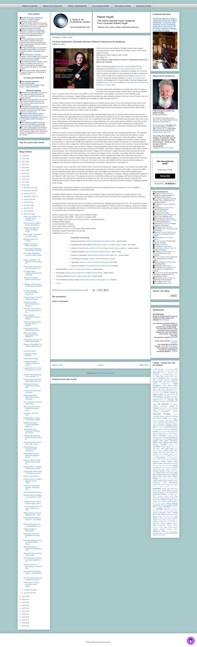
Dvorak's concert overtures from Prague (93, 262)
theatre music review (165, 518)
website (175, 525)
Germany (155, 437)
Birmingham (157, 385)
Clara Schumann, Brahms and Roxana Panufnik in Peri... (32, 310)
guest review (173, 442)
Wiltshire (175, 531)
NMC (163, 467)
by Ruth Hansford (164, 398)
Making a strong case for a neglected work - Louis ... (32, 514)
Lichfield (155, 454)
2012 (24, 605)
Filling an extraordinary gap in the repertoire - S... (32, 375)
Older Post (144, 365)
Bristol (166, 387)
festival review (162, 431)
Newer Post (57, 365)
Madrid (154, 457)
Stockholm (167, 509)
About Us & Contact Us (52, 6)
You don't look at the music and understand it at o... (32, 267)
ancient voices (172, 373)
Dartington (161, 420)
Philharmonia (157, 484)
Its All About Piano (29, 351)
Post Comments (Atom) (105, 373)
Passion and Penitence (31, 476)
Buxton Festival (169, 392)
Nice (160, 467)
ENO (154, 427)
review (155, 492)
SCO (158, 499)
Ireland (163, 446)
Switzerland (162, 512)
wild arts (168, 531)
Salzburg (162, 498)
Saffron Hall (168, 496)
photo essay (165, 484)
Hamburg (155, 444)
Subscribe (165, 176)
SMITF (154, 503)
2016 (24, 185)
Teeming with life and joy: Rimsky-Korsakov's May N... (32, 437)
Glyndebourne (172, 437)
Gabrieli (155, 435)
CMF (162, 410)
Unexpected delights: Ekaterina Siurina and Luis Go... (31, 363)
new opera (156, 465)
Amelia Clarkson (167, 251)
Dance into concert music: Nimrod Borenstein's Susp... (32, 408)
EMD (161, 425)
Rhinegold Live (161, 492)
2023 (24, 164)
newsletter (156, 467)
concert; (175, 414)
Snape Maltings (171, 503)
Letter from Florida (164, 452)
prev (176, 486)
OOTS (171, 472)
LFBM (172, 452)
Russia (175, 494)
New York (162, 465)
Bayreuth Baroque (163, 380)
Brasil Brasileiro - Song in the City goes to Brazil (31, 419)
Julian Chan (164, 244)
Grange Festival (172, 439)
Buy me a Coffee (168, 148)
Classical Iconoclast (174, 342)
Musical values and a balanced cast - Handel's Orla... (32, 566)
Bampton (155, 378)
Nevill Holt (174, 463)
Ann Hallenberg (170, 262)
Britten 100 (169, 389)
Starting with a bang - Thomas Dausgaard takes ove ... (30, 424)
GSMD (155, 442)
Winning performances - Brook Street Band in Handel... (31, 455)
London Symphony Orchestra (135, 82)
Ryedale (160, 496)
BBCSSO (174, 382)
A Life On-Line (158, 369)
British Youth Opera (159, 389)
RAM (172, 489)
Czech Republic (172, 418)
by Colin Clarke (169, 394)
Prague (167, 486)
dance (154, 420)
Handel (163, 444)
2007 (24, 620)
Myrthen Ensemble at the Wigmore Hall (100, 241)
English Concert (171, 426)
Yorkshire (163, 535)
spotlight (159, 509)
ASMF (166, 374)
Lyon (176, 456)
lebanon (155, 450)
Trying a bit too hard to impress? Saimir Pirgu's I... (32, 279)
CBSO (173, 401)
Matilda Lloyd (166, 283)
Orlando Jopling (167, 204)
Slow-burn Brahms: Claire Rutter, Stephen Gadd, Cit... (32, 462)
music (171, 459)
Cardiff (168, 401)
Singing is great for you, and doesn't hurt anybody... (32, 340)
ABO (154, 371)
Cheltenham (163, 406)
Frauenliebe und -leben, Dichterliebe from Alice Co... (31, 535)
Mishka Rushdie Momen (168, 267)
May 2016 (27, 208)
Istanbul (168, 446)
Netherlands (166, 463)
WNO (171, 533)
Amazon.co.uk (68, 233)
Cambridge (156, 401)
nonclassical (169, 467)
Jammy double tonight (30, 359)
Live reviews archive (100, 6)
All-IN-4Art (164, 373)
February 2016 (29, 590)
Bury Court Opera (158, 392)
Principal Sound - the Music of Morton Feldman (32, 298)
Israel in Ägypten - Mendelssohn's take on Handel (32, 317)
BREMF (155, 387)
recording (174, 491)
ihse (176, 444)
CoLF (175, 410)
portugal (161, 486)
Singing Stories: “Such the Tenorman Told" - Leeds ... (32, 370)
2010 (24, 611)
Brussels (165, 391)
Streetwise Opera (158, 511)
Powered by (165, 184)
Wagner (175, 523)
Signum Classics (105, 85)
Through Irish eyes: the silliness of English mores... (31, 229)
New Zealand (169, 465)
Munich (175, 457)
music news (166, 461)
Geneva (170, 435)
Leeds (165, 450)
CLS (159, 410)
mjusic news (169, 457)
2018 (24, 179)
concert (175, 411)
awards (175, 374)
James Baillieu (165, 213)
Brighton (161, 387)
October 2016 (28, 193)
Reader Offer (157, 491)
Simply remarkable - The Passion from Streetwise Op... (32, 262)
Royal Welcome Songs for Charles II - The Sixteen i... (32, 519)
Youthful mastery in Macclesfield (29, 530)
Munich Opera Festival (159, 459)
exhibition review (162, 429)
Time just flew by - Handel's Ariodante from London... (32, 467)
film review (171, 431)
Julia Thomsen (167, 227)
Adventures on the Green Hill (167, 371)
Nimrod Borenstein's (97, 266)
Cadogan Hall (172, 400)
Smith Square (161, 503)
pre (172, 486)
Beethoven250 (165, 383)
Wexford (155, 529)
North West (165, 469)
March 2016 (28, 214)
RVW (154, 496)
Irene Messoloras (168, 218)
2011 (24, 608)
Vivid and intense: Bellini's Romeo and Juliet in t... (32, 224)
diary (175, 420)
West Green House (170, 527)
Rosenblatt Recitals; (159, 494)
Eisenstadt (156, 425)
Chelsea (155, 406)
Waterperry (162, 525)
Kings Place (169, 449)
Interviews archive (143, 6)
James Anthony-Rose (162, 257)
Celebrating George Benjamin (30, 355)
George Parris (167, 246)
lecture (160, 450)
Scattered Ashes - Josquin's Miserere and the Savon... (32, 481)
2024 (24, 162)
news (175, 465)
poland (154, 486)
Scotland (164, 500)
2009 (24, 614)
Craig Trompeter (160, 241)
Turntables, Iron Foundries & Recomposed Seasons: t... (32, 286)
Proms (164, 489)
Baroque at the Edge (171, 378)
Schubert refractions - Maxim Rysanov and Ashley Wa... (31, 397)
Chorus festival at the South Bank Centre (32, 403)
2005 (24, 626)
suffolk (175, 511)
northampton (174, 469)
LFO (176, 452)
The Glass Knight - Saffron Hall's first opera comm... (32, 502)
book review (172, 385)
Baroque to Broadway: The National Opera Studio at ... (32, 346)
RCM (175, 489)
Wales (155, 525)
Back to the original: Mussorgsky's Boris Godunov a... (30, 335)
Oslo (176, 478)
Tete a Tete (161, 514)
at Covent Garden (98, 252)
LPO (168, 456)
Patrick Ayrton (166, 266)
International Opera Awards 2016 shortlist (32, 554)
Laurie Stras (159, 273)
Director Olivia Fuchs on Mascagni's (94, 280)
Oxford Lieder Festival (165, 481)
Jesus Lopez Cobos (111, 82)
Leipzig (155, 452)
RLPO (171, 492)
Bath (154, 380)
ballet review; (173, 376)
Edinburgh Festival (171, 424)
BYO (160, 400)
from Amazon (164, 320)
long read (163, 456)
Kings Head (160, 448)
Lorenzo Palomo (124, 69)
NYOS (154, 472)
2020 (24, 173)
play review (173, 484)
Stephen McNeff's (99, 259)
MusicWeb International (169, 346)
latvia (176, 448)
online (167, 472)
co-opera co (169, 410)
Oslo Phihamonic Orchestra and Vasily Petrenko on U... (32, 560)
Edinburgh (161, 424)
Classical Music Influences (161, 132)
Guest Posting (163, 442)
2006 (24, 623)
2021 (24, 170)
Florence (165, 433)
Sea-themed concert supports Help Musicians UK (32, 548)
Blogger (108, 642)
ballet (158, 376)
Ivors (176, 446)
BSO (170, 391)
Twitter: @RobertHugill (77, 6)
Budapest (174, 391)
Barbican (162, 378)
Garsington (162, 435)
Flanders (160, 433)
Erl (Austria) (160, 427)
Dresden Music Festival (167, 422)
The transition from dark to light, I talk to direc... (32, 443)
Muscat (167, 459)
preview (157, 488)
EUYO (154, 429)
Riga (167, 492)
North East (156, 469)
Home (58, 283)
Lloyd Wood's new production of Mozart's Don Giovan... (31, 431)
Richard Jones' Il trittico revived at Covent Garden (31, 584)
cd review (61, 44)
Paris (164, 482)
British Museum (173, 387)
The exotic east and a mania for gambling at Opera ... (32, 578)
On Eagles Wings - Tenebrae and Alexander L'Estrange (32, 273)
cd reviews (173, 404)
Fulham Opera (173, 433)
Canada (162, 401)
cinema (161, 408)
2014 (24, 599)
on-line (162, 473)
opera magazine (172, 474)
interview (156, 447)
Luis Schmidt (166, 208)
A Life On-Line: (168, 369)
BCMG (155, 383)
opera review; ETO (164, 478)
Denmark (168, 420)
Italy (173, 446)
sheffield (164, 501)
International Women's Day (32, 492)
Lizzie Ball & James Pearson (164, 248)
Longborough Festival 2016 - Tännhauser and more (32, 472)
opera (175, 473)
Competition (165, 411)
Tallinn (169, 512)
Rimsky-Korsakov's (80, 276)
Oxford (155, 481)
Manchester (161, 458)
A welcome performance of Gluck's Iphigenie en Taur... (32, 508)
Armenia (161, 374)
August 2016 (28, 199)
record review (166, 491)
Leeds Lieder (173, 450)
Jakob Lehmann (167, 278)
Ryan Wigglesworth (166, 201)
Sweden (155, 512)
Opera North (157, 476)
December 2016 (29, 187)
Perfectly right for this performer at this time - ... (32, 329)
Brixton (160, 391)
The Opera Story (168, 516)
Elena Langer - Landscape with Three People (32, 235)
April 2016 (27, 211)
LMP (170, 454)
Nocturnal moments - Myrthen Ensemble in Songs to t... (31, 304)
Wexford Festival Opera (168, 529)
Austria (171, 374)
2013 (24, 602)
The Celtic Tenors (161, 211)
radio (168, 489)
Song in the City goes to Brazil (79, 269)
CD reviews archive (123, 6)
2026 (24, 156)
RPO (168, 494)
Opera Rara (167, 476)
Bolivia (164, 385)
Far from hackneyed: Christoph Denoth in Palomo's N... (31, 292)
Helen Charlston (171, 220)
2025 (24, 158)
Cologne (155, 411)
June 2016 (27, 205)
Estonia (166, 427)
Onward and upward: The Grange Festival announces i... (31, 218)
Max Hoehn (164, 223)
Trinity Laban (171, 520)
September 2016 (29, 196)
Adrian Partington (168, 215)
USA (171, 521)
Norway (168, 471)
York (158, 535)
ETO (171, 427)
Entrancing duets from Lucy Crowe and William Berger (32, 542)
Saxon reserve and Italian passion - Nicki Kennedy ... (32, 573)
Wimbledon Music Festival (161, 533)
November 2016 (29, 190)
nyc (172, 471)
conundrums (167, 416)
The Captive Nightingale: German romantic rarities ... (32, 255)
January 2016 (28, 593)
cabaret (165, 400)
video (169, 524)
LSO (172, 456)
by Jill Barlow (166, 396)
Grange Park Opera (161, 441)
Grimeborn (173, 441)
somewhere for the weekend (163, 505)
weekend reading (158, 527)
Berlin (175, 383)
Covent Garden (161, 418)
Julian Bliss (167, 281)
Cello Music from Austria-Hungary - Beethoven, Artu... (31, 487)
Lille (160, 454)
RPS (171, 494)
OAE (158, 473)
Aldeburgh (156, 373)
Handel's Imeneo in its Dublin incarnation (30, 245)
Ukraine (167, 521)
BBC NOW (167, 382)
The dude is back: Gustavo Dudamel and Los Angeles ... (32, 323)
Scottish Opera (172, 499)
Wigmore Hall (159, 531)
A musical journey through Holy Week (32, 391)
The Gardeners (170, 514)
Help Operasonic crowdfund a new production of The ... (32, 497)
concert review (161, 414)
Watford (169, 525)
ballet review (165, 376)
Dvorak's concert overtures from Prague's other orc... (32, 380)
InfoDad (174, 351)
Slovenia (174, 501)
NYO (176, 471)
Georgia (175, 435)
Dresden (155, 422)
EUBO (175, 427)
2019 (24, 176)
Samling (168, 498)
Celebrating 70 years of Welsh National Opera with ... (31, 386)
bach (154, 376)
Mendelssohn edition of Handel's (109, 245)
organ (172, 478)
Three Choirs (162, 520)
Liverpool (165, 454)
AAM (175, 369)
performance (173, 482)
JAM (154, 448)
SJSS (169, 501)
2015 (24, 596)
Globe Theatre (163, 437)
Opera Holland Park (159, 474)
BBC (160, 382)
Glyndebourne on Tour (159, 439)
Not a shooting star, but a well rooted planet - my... (32, 525)
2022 (24, 167)
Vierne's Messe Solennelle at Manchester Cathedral (32, 249)
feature (169, 429)
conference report (158, 416)
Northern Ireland (158, 471)
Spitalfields (166, 507)
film (167, 431)
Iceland (171, 444)
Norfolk (175, 467)
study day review (168, 511)
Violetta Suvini (165, 194)
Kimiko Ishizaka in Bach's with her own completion (101, 248)
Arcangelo (156, 374)
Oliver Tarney (166, 229)
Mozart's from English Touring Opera (83, 273)
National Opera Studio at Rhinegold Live (102, 255)
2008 (24, 617)
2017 (24, 182)
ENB (164, 425)
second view (157, 501)
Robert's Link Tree (30, 6)
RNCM (175, 492)
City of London (168, 408)
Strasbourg (174, 509)
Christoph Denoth (123, 66)
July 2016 (27, 202)
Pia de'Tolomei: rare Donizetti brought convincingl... (30, 449)
